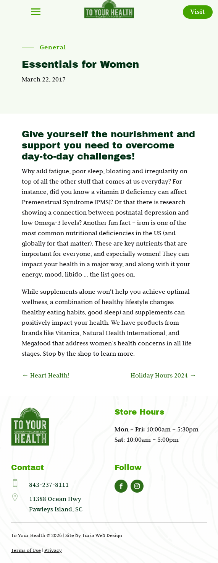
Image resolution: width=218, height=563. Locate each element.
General (53, 48)
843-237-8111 (49, 484)
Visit (198, 12)
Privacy (53, 550)
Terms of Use (26, 550)
